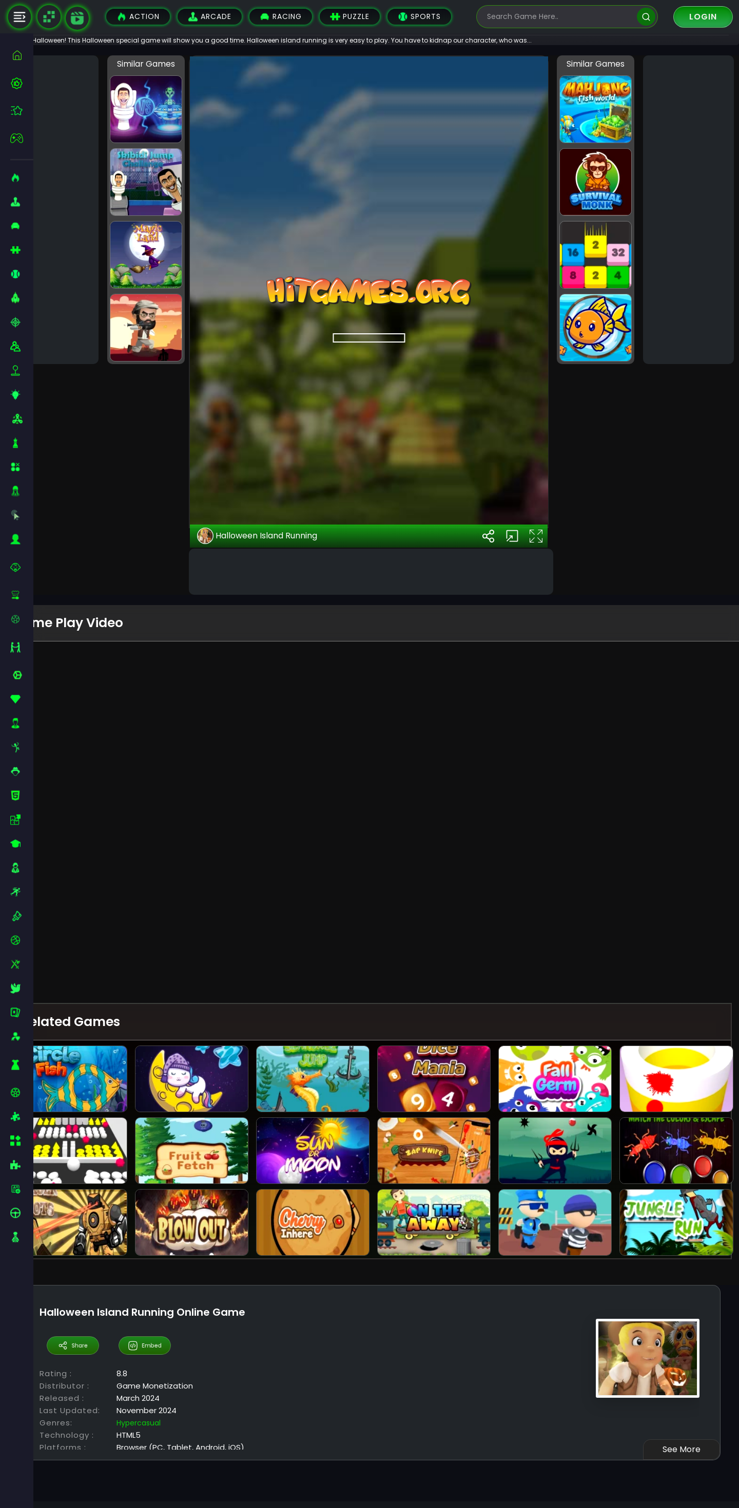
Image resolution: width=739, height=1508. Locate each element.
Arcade (209, 17)
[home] (21, 55)
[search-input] (559, 17)
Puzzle (349, 17)
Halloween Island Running (282, 992)
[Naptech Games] (49, 17)
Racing (281, 17)
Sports (419, 17)
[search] (646, 17)
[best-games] (21, 83)
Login (703, 17)
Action (138, 17)
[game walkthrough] (77, 18)
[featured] (21, 110)
